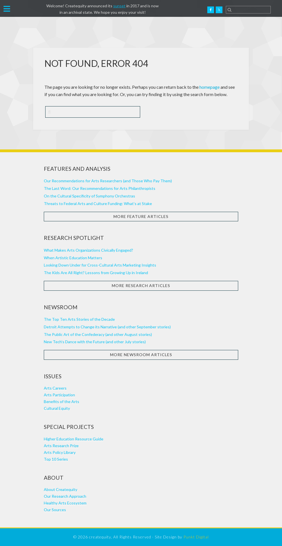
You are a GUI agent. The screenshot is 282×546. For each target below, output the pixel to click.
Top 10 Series (56, 459)
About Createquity (60, 489)
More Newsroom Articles (141, 354)
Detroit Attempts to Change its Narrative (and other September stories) (107, 326)
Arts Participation (59, 394)
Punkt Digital (196, 536)
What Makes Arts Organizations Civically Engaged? (88, 250)
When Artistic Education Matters (73, 257)
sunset (119, 5)
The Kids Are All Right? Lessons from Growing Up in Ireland (96, 272)
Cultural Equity (57, 408)
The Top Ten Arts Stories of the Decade (79, 319)
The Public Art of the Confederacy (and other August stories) (98, 334)
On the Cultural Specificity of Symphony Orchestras (89, 196)
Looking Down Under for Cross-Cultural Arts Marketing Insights (100, 265)
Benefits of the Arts (61, 401)
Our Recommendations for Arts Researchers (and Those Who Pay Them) (108, 180)
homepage (209, 87)
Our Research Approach (65, 496)
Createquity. (29, 10)
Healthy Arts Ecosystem (65, 503)
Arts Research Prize (61, 445)
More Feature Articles (141, 216)
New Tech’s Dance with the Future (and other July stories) (95, 341)
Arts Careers (55, 388)
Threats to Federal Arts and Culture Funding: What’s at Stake (98, 203)
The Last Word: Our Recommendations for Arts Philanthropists (99, 188)
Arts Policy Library (60, 452)
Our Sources (55, 509)
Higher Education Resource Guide (73, 438)
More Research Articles (141, 285)
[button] (7, 8)
